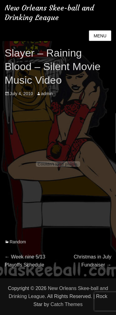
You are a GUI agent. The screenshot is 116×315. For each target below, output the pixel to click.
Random (18, 241)
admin (47, 93)
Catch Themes (66, 304)
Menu (100, 35)
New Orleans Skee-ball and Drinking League (49, 12)
